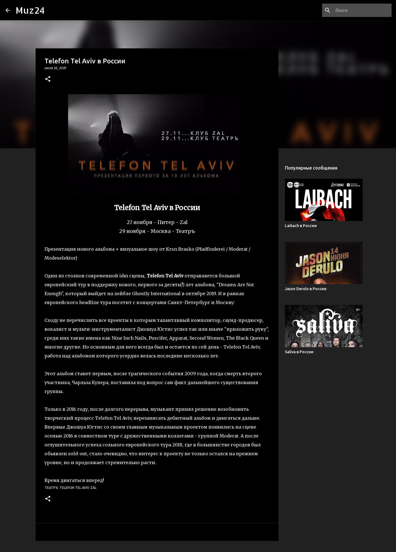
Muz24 (30, 10)
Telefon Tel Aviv (74, 487)
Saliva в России (299, 352)
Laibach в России (301, 225)
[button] (47, 79)
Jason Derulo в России (306, 289)
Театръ (51, 487)
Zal (93, 487)
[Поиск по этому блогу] (362, 10)
